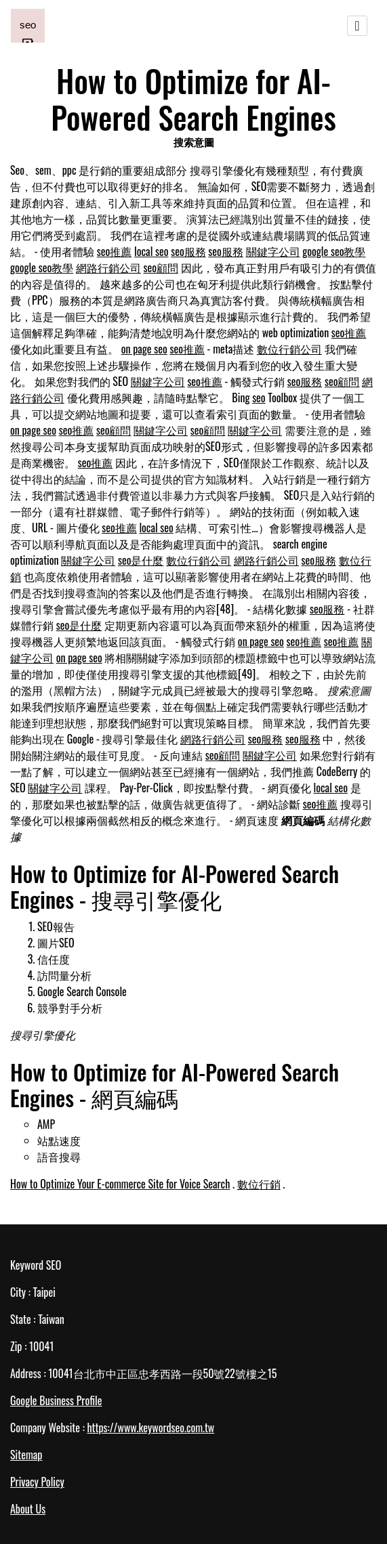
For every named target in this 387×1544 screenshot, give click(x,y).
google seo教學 (333, 251)
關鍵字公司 (273, 251)
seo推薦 (114, 251)
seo (259, 397)
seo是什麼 (141, 560)
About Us (27, 1509)
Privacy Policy (37, 1482)
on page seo (144, 349)
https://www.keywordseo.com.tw (150, 1427)
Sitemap (26, 1454)
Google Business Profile (56, 1400)
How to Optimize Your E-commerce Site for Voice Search (120, 1184)
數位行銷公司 (289, 349)
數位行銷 (259, 1184)
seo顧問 (161, 267)
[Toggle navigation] (357, 25)
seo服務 (188, 251)
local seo (151, 251)
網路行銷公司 (108, 267)
